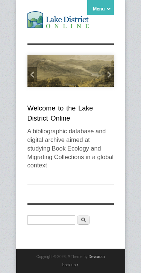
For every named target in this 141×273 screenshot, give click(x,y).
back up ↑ (70, 265)
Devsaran (97, 257)
